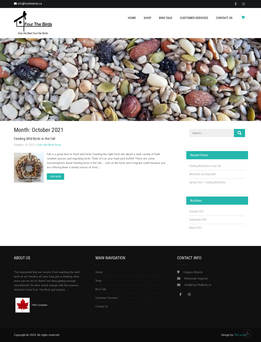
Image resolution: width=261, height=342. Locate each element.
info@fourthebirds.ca (28, 3)
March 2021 (195, 227)
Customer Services (194, 18)
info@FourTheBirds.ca (197, 285)
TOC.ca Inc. (240, 335)
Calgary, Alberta (192, 272)
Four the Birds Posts (49, 144)
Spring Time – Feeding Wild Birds (207, 182)
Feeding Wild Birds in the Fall (34, 139)
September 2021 (198, 219)
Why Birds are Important (202, 174)
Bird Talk (165, 18)
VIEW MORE (55, 176)
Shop (147, 18)
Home (132, 18)
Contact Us (224, 18)
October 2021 (196, 211)
